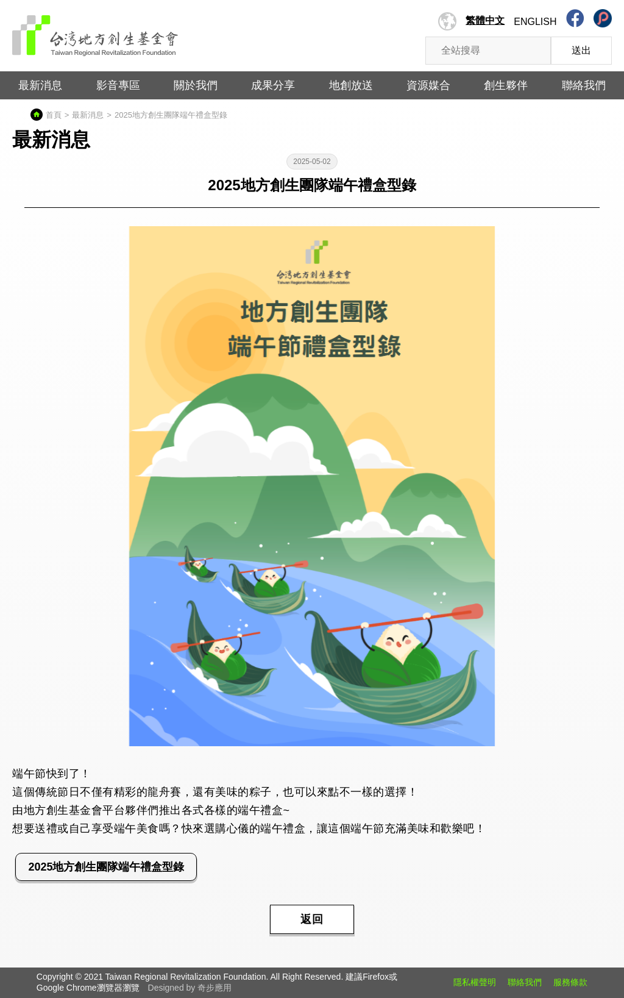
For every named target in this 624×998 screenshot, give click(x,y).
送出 (581, 50)
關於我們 (196, 85)
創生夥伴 (506, 85)
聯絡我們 (584, 85)
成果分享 (273, 85)
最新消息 (40, 85)
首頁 (54, 114)
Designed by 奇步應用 (190, 988)
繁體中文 (485, 20)
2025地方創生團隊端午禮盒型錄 (106, 867)
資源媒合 (428, 85)
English (535, 21)
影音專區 (118, 85)
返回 (312, 919)
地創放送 (351, 85)
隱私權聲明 (474, 982)
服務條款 (570, 982)
